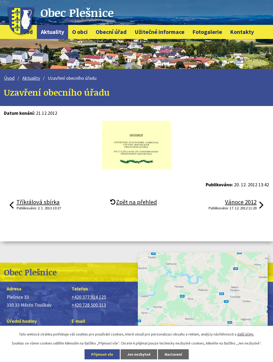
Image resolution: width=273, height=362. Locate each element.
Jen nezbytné (139, 354)
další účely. (245, 334)
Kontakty (242, 32)
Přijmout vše (102, 354)
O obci (80, 32)
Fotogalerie (207, 32)
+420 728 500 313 (89, 305)
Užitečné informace (159, 32)
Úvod (9, 78)
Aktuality (52, 32)
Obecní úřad (111, 32)
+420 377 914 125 (89, 297)
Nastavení (173, 354)
